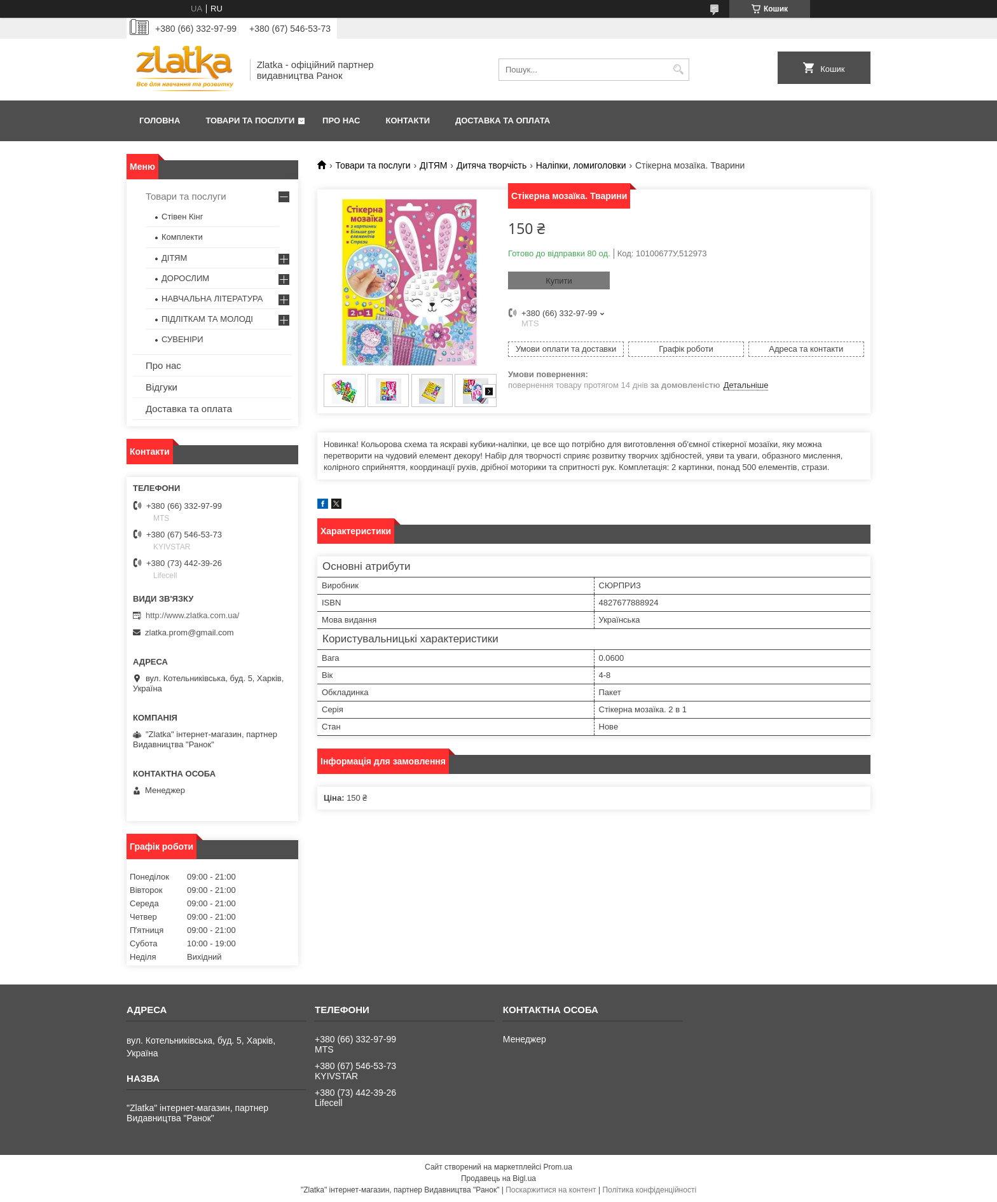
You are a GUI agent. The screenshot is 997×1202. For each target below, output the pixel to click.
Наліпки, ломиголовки (581, 165)
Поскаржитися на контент (550, 1189)
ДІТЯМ (433, 165)
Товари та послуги (249, 120)
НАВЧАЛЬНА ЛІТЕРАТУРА (212, 298)
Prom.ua (558, 1167)
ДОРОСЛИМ (185, 278)
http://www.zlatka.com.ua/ (192, 615)
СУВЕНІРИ (182, 339)
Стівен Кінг (182, 216)
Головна (159, 120)
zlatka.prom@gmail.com (189, 632)
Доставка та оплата (502, 120)
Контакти (408, 120)
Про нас (341, 120)
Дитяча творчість (491, 165)
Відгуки (161, 387)
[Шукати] (678, 70)
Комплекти (182, 237)
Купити (559, 281)
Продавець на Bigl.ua (498, 1178)
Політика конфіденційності (649, 1189)
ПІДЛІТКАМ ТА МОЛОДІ (207, 319)
